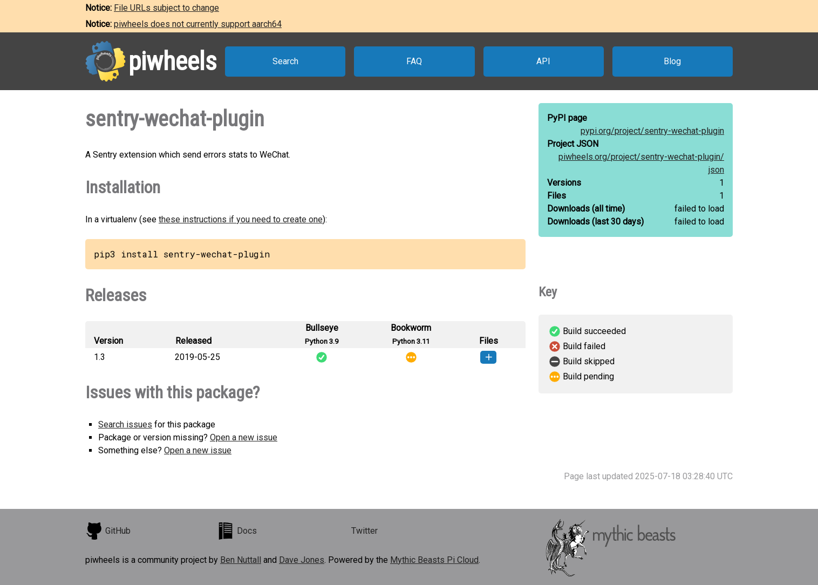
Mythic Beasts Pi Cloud (434, 560)
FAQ (414, 61)
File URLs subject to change (166, 8)
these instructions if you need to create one (241, 219)
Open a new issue (243, 437)
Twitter (364, 531)
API (543, 61)
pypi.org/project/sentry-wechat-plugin (652, 131)
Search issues (125, 424)
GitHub (108, 531)
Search (285, 61)
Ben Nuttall (240, 560)
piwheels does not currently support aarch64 (198, 24)
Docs (237, 531)
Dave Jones (301, 560)
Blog (672, 61)
